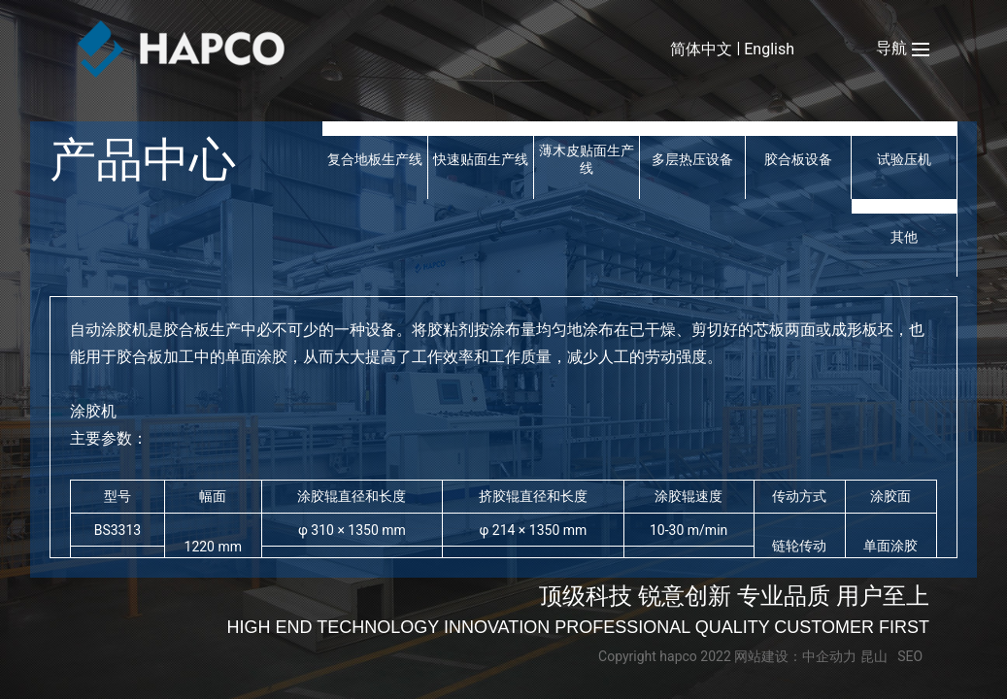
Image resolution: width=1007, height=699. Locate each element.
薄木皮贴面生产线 (586, 159)
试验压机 (904, 159)
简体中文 (701, 49)
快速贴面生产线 (480, 159)
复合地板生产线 (374, 159)
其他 (904, 237)
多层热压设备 (692, 159)
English (769, 49)
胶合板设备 (798, 159)
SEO (910, 656)
